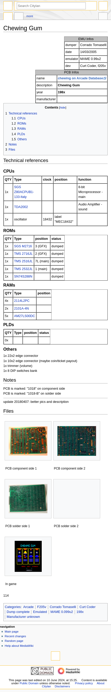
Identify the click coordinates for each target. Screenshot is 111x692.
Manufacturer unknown (23, 617)
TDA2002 (21, 207)
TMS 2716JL (23, 254)
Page (8, 17)
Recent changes (15, 636)
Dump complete (18, 612)
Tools (103, 17)
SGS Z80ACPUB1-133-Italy (24, 192)
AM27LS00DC (24, 316)
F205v (41, 607)
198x (80, 612)
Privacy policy (84, 683)
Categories (13, 607)
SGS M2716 (23, 246)
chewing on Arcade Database (80, 78)
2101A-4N (21, 308)
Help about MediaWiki (19, 645)
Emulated (40, 612)
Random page (14, 640)
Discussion (18, 17)
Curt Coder (88, 607)
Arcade (28, 607)
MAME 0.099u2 (61, 612)
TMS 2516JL (23, 261)
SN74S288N (23, 276)
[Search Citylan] (51, 5)
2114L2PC (22, 301)
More (30, 16)
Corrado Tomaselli (63, 607)
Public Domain (29, 683)
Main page (12, 631)
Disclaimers (62, 686)
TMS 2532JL (23, 269)
